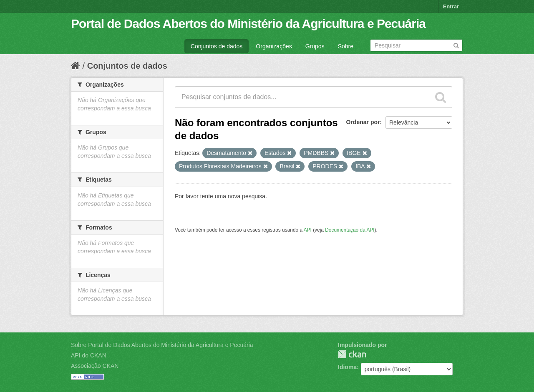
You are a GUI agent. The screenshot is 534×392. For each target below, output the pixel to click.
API (308, 230)
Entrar (451, 6)
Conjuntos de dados (217, 46)
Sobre (345, 46)
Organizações (274, 46)
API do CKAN (88, 355)
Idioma (347, 367)
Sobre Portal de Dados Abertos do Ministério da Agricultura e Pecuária (162, 345)
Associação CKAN (94, 365)
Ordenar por (363, 122)
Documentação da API (349, 230)
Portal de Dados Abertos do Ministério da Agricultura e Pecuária (248, 23)
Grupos (315, 46)
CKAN (352, 354)
